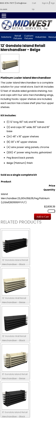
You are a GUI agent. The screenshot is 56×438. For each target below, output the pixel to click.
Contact (17, 436)
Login (37, 436)
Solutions (6, 37)
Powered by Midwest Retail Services (28, 25)
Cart (34, 3)
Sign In (45, 3)
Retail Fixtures (18, 37)
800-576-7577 (7, 3)
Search (7, 436)
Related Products (21, 222)
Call (27, 436)
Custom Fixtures (28, 37)
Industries (41, 37)
